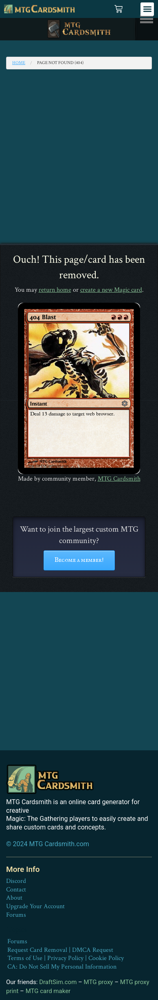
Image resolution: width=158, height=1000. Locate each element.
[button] (147, 9)
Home (18, 63)
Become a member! (79, 560)
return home (55, 290)
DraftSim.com (58, 982)
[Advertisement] (79, 161)
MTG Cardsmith (119, 479)
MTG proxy (98, 982)
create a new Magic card (111, 290)
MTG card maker (48, 991)
